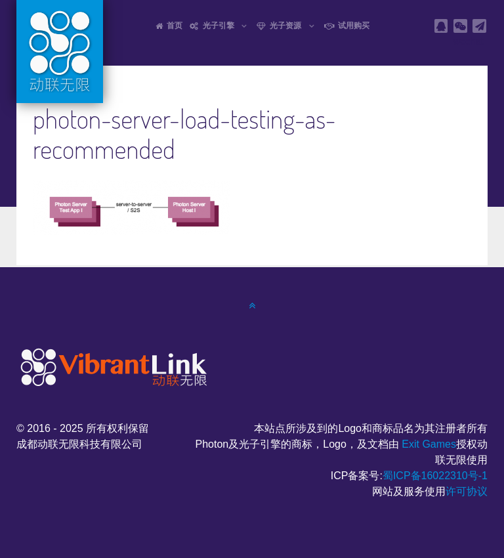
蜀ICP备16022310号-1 (435, 475)
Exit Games (429, 444)
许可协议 (467, 491)
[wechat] (460, 26)
